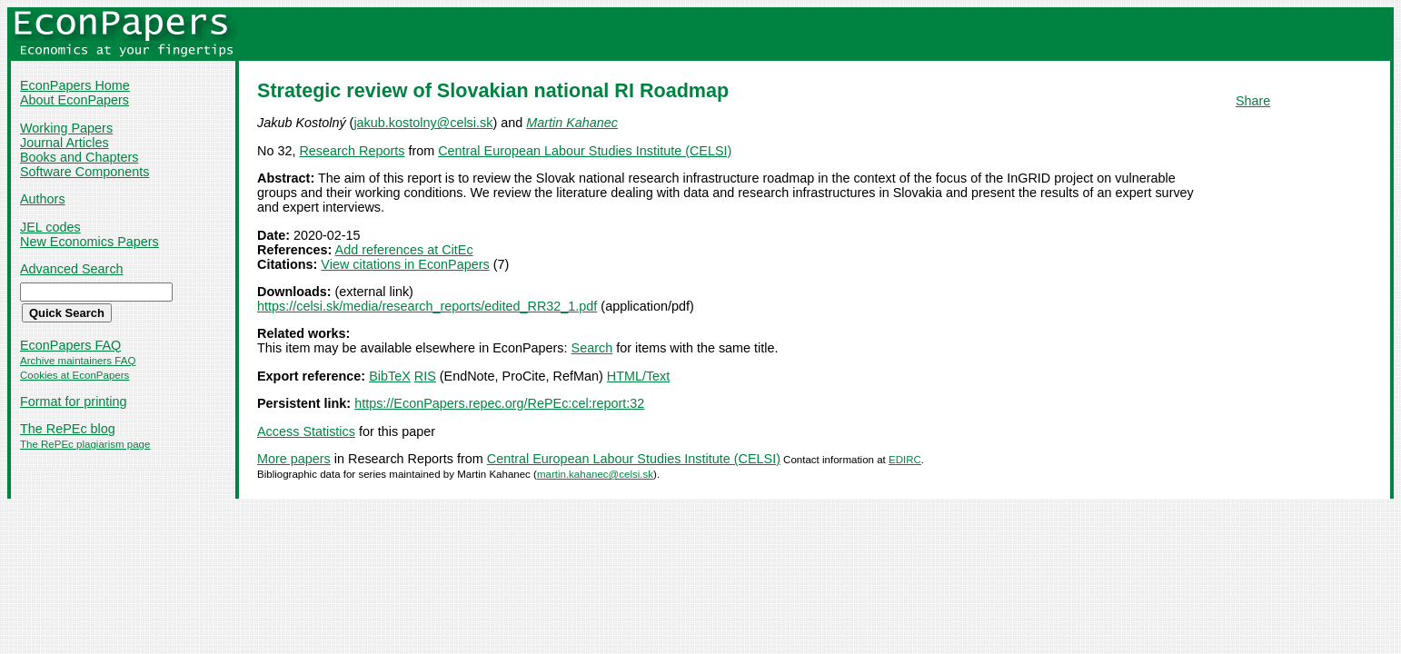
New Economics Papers (89, 241)
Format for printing (73, 401)
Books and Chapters (79, 157)
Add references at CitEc (404, 250)
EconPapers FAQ (70, 345)
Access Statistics (306, 431)
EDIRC (905, 459)
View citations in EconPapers (405, 264)
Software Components (84, 171)
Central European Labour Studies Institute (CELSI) (584, 151)
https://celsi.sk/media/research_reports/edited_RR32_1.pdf (427, 306)
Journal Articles (64, 142)
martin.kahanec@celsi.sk (595, 474)
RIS (425, 376)
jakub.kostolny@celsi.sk (422, 122)
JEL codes (50, 227)
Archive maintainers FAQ (77, 360)
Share (1253, 101)
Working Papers (66, 128)
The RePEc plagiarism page (85, 444)
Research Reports (351, 151)
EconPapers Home (75, 85)
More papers (294, 458)
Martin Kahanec (572, 122)
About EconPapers (74, 100)
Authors (42, 199)
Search (592, 348)
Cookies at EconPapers (74, 375)
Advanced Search (72, 269)
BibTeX (390, 376)
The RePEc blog (67, 428)
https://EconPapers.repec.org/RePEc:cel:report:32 (499, 403)
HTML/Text (639, 376)
